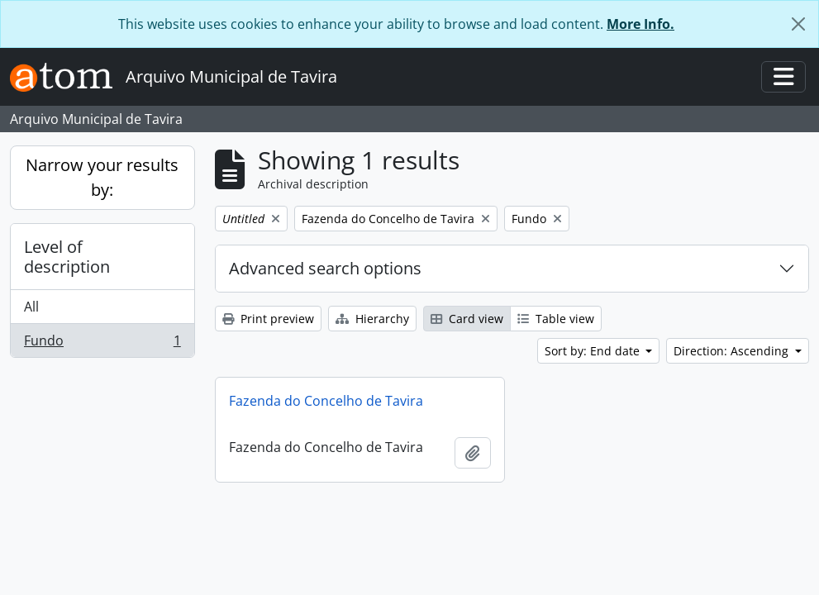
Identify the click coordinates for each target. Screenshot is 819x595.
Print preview (268, 318)
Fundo (102, 344)
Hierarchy (372, 318)
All (31, 307)
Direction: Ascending (733, 351)
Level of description (67, 257)
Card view (467, 318)
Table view (555, 318)
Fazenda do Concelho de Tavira (326, 401)
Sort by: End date (594, 351)
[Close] (798, 24)
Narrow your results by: (102, 177)
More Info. (640, 24)
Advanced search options (325, 268)
